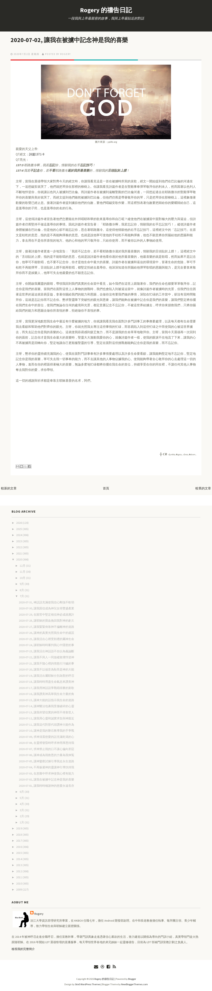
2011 (19, 877)
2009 (19, 889)
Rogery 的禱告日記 (106, 10)
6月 (22, 791)
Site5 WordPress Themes (87, 984)
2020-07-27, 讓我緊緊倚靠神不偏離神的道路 (46, 626)
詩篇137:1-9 (36, 154)
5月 (22, 798)
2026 (19, 522)
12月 (23, 565)
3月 (22, 810)
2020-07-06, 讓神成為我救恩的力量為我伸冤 (46, 755)
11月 (23, 571)
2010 (19, 883)
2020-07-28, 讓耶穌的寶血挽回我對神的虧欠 (46, 620)
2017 (19, 840)
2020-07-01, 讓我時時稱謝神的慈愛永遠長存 (46, 785)
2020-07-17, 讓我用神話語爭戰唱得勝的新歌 (46, 688)
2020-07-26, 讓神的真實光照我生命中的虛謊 (46, 632)
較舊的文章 (203, 488)
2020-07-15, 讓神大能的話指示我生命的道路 (46, 700)
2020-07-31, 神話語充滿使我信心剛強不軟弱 (46, 602)
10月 (23, 578)
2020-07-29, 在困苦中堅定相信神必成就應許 (46, 614)
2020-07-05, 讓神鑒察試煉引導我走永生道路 (46, 761)
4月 (22, 804)
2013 (19, 865)
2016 (19, 846)
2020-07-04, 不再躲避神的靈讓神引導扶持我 (46, 767)
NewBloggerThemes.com (134, 984)
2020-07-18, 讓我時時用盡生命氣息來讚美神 (46, 681)
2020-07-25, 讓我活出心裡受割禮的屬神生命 (46, 639)
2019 (19, 828)
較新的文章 (9, 488)
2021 (19, 553)
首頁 (106, 488)
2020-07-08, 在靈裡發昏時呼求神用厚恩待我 (46, 742)
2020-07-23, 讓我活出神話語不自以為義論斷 (46, 651)
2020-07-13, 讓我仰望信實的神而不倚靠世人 (46, 712)
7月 (22, 596)
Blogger (132, 978)
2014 (19, 859)
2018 (19, 834)
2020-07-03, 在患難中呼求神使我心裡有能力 (46, 773)
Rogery (38, 913)
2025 (19, 529)
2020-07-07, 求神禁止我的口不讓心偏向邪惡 (46, 749)
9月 (22, 584)
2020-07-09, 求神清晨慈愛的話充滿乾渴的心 (46, 736)
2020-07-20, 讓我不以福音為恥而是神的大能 (46, 669)
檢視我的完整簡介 (23, 949)
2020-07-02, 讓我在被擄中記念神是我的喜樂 (75, 40)
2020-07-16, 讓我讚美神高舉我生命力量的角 (46, 694)
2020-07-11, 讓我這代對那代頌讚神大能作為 (46, 724)
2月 (22, 816)
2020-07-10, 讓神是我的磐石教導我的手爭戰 (46, 730)
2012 (19, 871)
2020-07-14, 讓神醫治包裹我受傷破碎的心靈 (46, 706)
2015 (19, 852)
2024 (19, 535)
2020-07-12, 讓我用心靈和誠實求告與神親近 (46, 718)
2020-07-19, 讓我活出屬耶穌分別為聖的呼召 (46, 675)
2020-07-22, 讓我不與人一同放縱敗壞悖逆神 (46, 657)
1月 (22, 822)
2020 (19, 559)
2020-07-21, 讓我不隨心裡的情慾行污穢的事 (46, 663)
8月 (22, 590)
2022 (19, 547)
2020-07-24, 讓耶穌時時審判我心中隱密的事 (46, 645)
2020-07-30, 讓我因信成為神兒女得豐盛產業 (46, 608)
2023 (19, 541)
